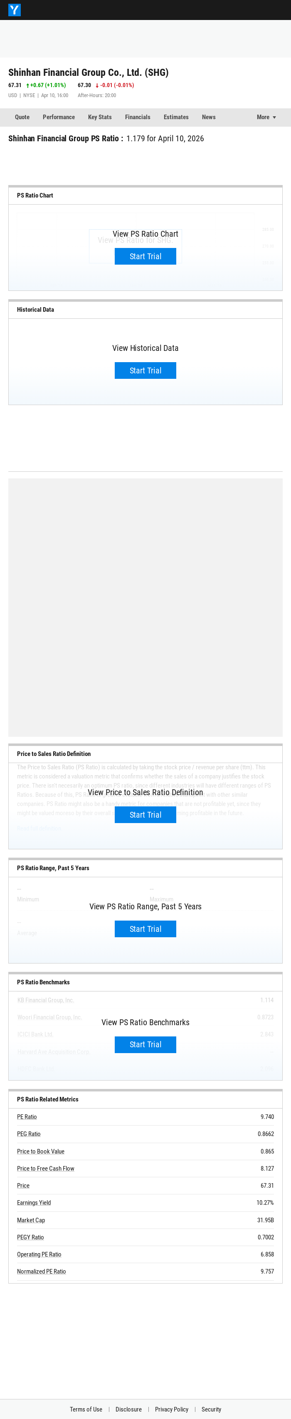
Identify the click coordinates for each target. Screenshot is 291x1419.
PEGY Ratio (30, 1237)
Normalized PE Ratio (41, 1271)
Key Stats (100, 117)
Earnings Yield (34, 1202)
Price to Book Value (40, 1151)
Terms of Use (86, 1409)
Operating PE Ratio (39, 1254)
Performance (59, 117)
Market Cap (31, 1220)
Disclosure (129, 1409)
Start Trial (146, 256)
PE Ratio (27, 1117)
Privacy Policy (171, 1409)
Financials (137, 117)
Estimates (176, 117)
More (263, 117)
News (209, 117)
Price (23, 1185)
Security (211, 1409)
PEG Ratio (29, 1134)
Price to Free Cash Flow (45, 1168)
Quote (22, 117)
